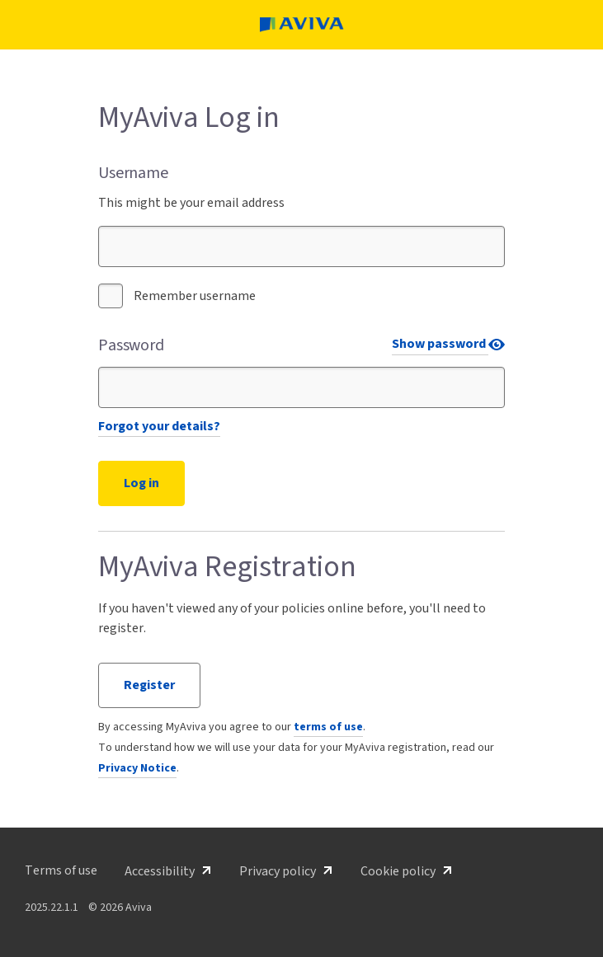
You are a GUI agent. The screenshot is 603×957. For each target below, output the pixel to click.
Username (133, 173)
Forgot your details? (159, 426)
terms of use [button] (328, 727)
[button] (61, 870)
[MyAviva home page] (302, 24)
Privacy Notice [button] (137, 768)
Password (131, 345)
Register (149, 685)
